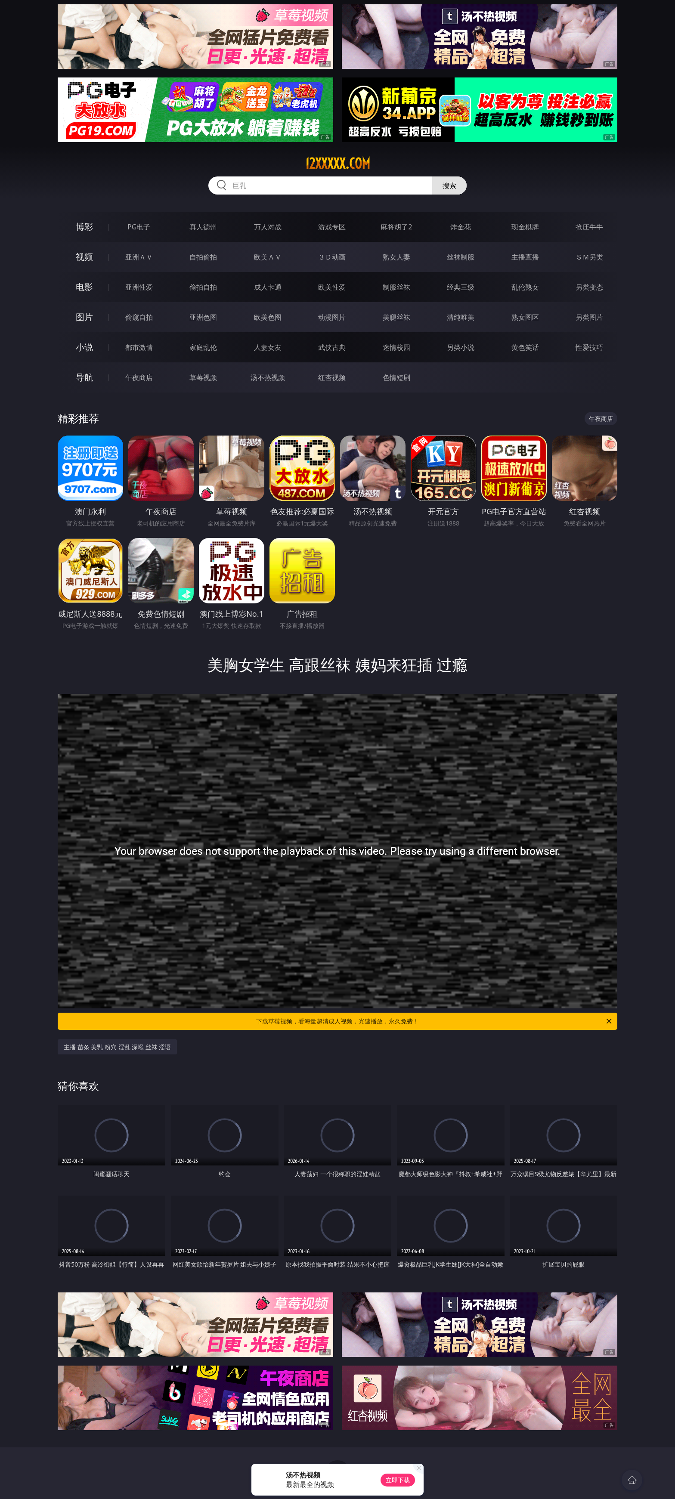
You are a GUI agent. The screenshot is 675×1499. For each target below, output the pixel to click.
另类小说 (460, 347)
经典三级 (460, 287)
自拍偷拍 (203, 257)
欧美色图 (268, 317)
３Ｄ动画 (332, 257)
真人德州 (203, 227)
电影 (84, 287)
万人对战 (268, 227)
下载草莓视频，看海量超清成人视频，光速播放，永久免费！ (434, 1021)
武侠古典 (332, 347)
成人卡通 (268, 287)
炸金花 (460, 227)
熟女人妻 (396, 257)
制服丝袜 (396, 287)
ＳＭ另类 (589, 257)
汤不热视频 (268, 377)
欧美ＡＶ (268, 257)
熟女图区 (525, 317)
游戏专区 (332, 227)
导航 (84, 377)
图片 (84, 317)
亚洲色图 (203, 317)
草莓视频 (203, 377)
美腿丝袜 (396, 317)
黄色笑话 (525, 347)
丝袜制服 (460, 257)
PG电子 (138, 227)
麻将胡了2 (396, 227)
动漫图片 (332, 317)
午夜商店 (139, 377)
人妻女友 (268, 347)
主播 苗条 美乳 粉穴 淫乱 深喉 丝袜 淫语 (117, 1047)
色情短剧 (396, 377)
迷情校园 (396, 347)
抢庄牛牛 (589, 227)
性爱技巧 (589, 347)
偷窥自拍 (139, 317)
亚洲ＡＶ (139, 257)
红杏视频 (332, 377)
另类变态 (589, 287)
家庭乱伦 (203, 347)
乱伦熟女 (525, 287)
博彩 (84, 226)
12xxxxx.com (337, 163)
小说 (84, 347)
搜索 (449, 185)
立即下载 (398, 1480)
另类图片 (589, 317)
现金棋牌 (525, 227)
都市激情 (139, 347)
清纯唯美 (460, 317)
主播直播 (525, 257)
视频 (84, 257)
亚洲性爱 (139, 287)
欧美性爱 (332, 287)
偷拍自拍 (203, 287)
